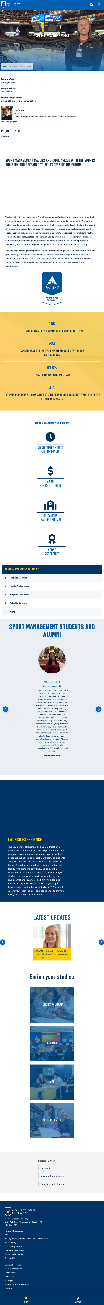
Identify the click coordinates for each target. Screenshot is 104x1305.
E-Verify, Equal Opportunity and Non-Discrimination (26, 1238)
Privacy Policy (10, 1242)
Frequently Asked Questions (17, 1284)
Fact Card (45, 1167)
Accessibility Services (14, 1246)
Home (5, 66)
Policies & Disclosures (14, 1230)
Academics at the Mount (20, 66)
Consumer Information (14, 1250)
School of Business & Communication (18, 100)
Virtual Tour (9, 1288)
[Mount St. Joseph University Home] (12, 5)
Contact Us (9, 1276)
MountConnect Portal (14, 1268)
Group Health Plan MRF (14, 1254)
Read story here (52, 755)
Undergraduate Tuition (52, 1183)
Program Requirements (52, 1175)
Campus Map (10, 1272)
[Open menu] (99, 5)
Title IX (7, 1234)
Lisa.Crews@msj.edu (9, 121)
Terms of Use (10, 1258)
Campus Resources (13, 1264)
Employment (10, 1280)
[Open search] (92, 5)
